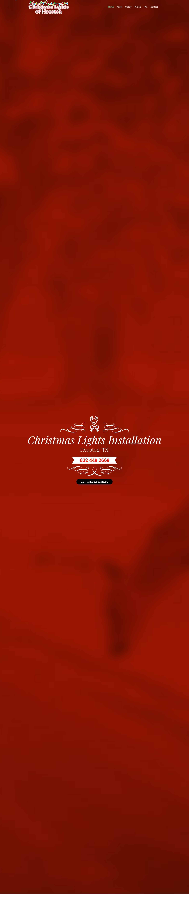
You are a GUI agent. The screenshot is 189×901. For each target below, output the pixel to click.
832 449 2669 (94, 460)
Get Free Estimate (94, 481)
